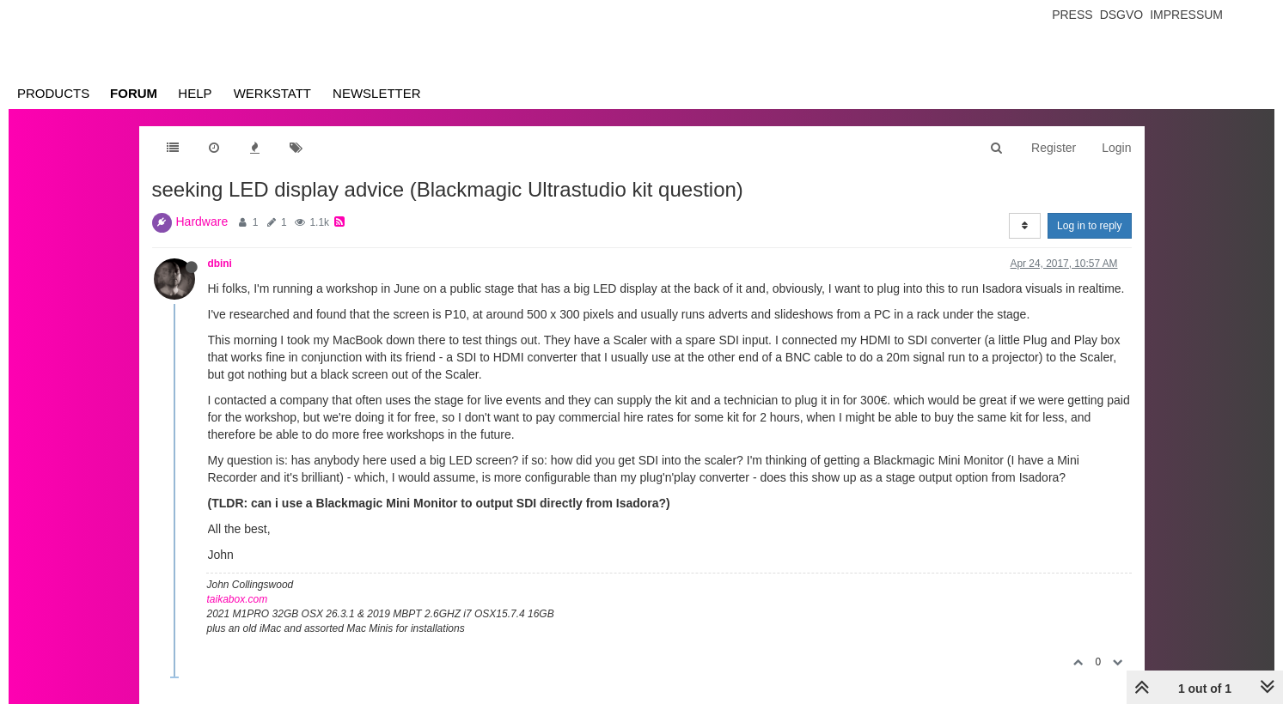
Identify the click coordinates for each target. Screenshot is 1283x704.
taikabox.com (237, 599)
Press (1072, 14)
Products (53, 93)
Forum (133, 93)
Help (194, 93)
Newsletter (377, 93)
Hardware (202, 221)
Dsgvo (1122, 14)
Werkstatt (272, 93)
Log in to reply (1089, 226)
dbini (220, 264)
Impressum (1186, 14)
